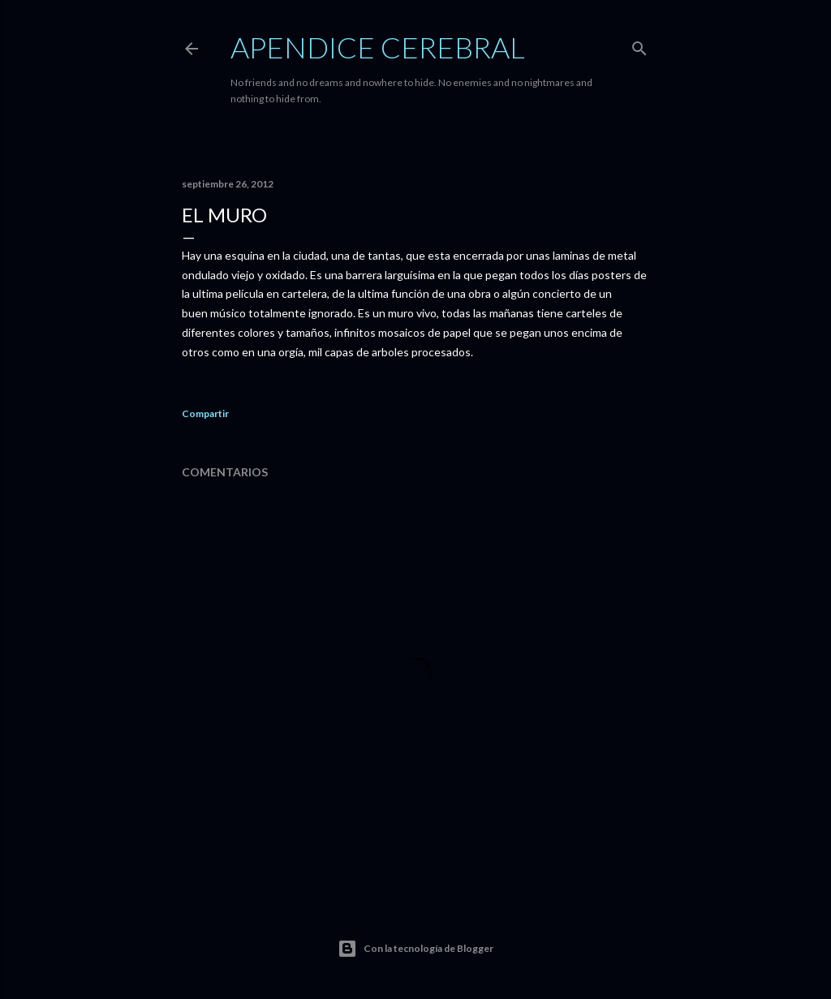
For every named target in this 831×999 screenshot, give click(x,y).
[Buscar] (639, 45)
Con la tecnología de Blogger (415, 948)
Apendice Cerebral (377, 47)
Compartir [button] (205, 413)
